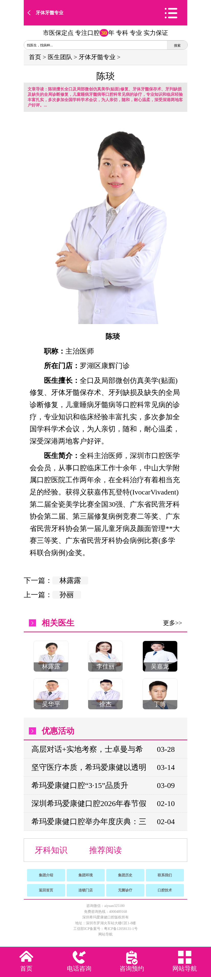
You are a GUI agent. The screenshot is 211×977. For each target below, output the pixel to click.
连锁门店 (85, 890)
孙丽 (67, 595)
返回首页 (46, 890)
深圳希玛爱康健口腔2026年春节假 (88, 803)
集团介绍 (46, 875)
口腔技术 (165, 890)
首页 (35, 57)
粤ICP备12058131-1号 (120, 929)
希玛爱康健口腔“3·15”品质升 (79, 785)
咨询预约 (132, 968)
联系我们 (165, 875)
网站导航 (105, 934)
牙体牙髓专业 (49, 12)
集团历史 (125, 875)
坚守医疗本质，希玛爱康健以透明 (88, 767)
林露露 (70, 580)
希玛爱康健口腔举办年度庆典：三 (88, 821)
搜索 (177, 45)
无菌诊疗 (125, 890)
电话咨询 (79, 968)
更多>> (172, 623)
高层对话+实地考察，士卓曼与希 (87, 749)
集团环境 (85, 875)
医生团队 (60, 57)
